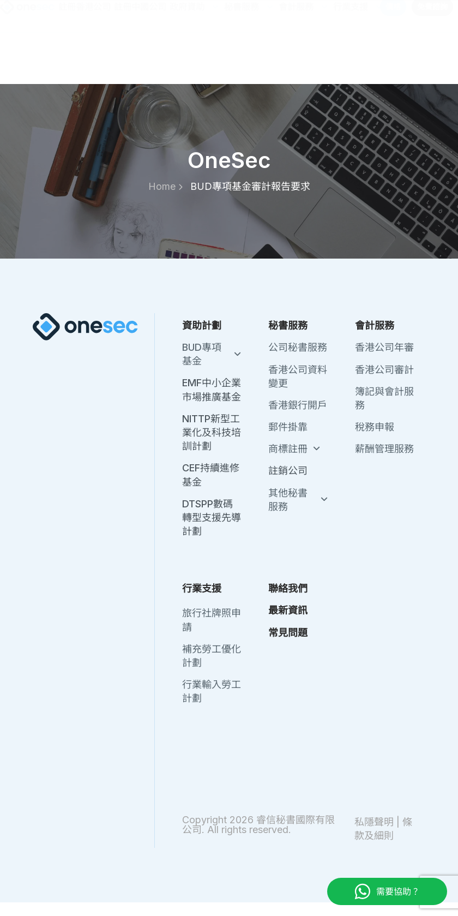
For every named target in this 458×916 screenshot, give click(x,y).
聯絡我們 (273, 14)
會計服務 (304, 55)
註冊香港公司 (84, 54)
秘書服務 (249, 55)
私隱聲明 (374, 822)
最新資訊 (319, 14)
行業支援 (358, 55)
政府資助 (195, 55)
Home (165, 186)
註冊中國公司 (140, 54)
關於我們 (227, 14)
